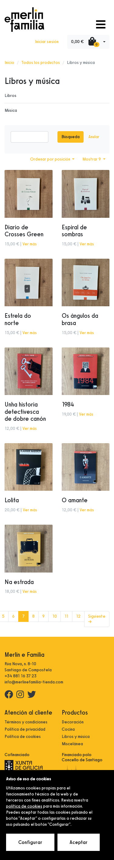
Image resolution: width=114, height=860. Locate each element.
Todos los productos (40, 62)
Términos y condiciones (26, 722)
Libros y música (76, 736)
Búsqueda (70, 136)
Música (11, 110)
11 (66, 616)
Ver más (29, 244)
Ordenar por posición (50, 159)
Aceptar (79, 842)
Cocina (68, 729)
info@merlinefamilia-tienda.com (34, 682)
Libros (10, 95)
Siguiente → (96, 619)
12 (78, 616)
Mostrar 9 (92, 159)
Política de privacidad (25, 729)
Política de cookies (23, 736)
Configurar (30, 842)
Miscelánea (72, 743)
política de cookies (24, 806)
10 (54, 616)
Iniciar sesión (47, 41)
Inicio (9, 62)
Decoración (73, 722)
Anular (93, 136)
